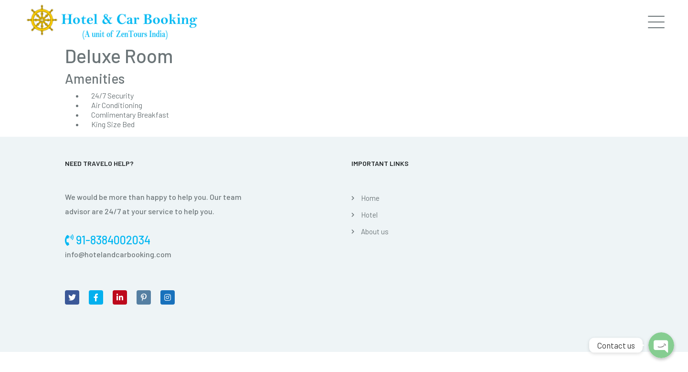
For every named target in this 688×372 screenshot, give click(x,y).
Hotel (369, 214)
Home (370, 198)
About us (375, 231)
